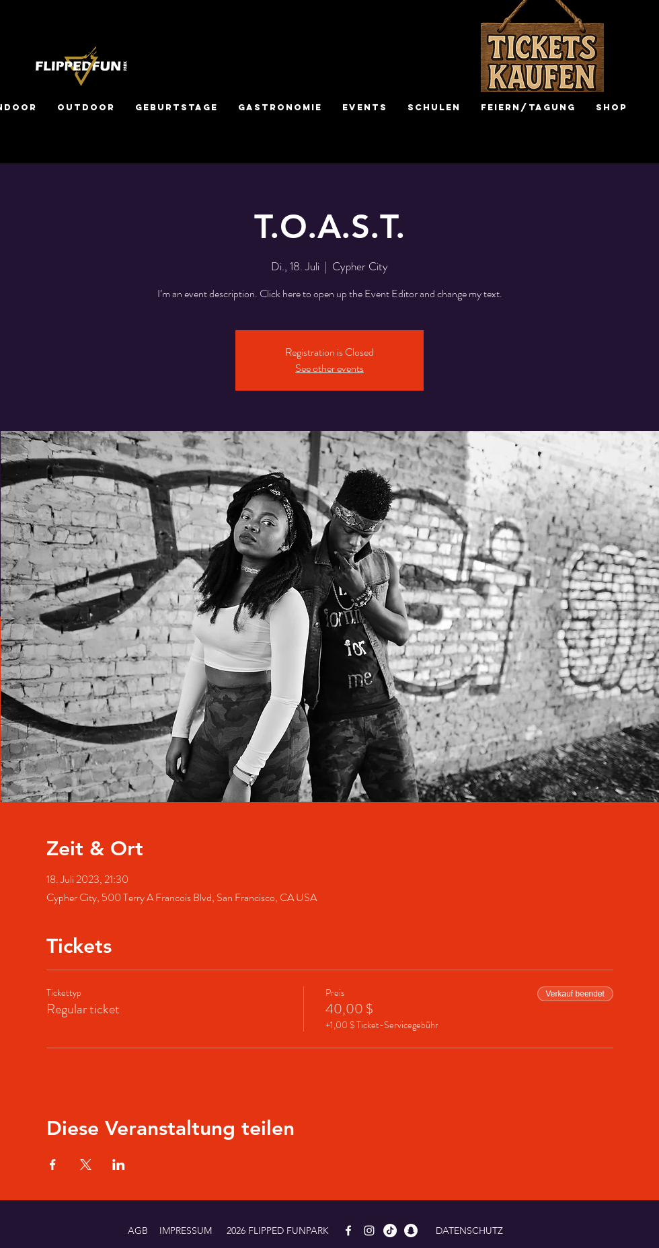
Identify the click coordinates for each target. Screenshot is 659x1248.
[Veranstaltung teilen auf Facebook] (52, 1164)
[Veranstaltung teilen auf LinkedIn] (118, 1164)
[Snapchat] (411, 1230)
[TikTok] (390, 1230)
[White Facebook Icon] (348, 1230)
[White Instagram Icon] (369, 1230)
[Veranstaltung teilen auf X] (85, 1164)
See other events (329, 368)
